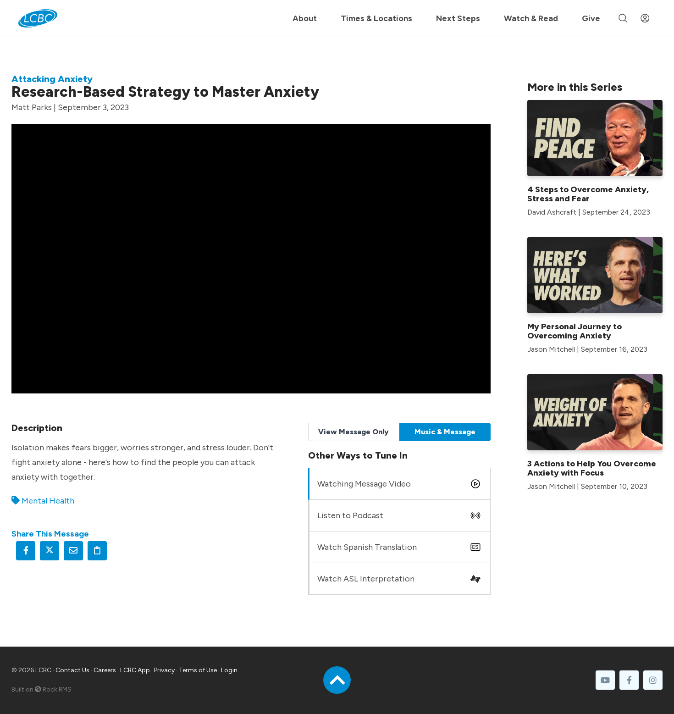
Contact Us (72, 670)
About (305, 18)
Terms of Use (198, 670)
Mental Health (48, 501)
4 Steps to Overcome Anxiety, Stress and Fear (588, 194)
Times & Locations (376, 18)
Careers (105, 670)
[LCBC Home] (37, 18)
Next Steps (458, 18)
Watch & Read (531, 18)
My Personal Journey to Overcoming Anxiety (574, 331)
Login (229, 670)
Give (591, 18)
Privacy (164, 670)
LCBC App (135, 670)
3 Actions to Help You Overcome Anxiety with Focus (591, 468)
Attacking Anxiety (52, 78)
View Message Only (353, 431)
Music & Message (444, 431)
